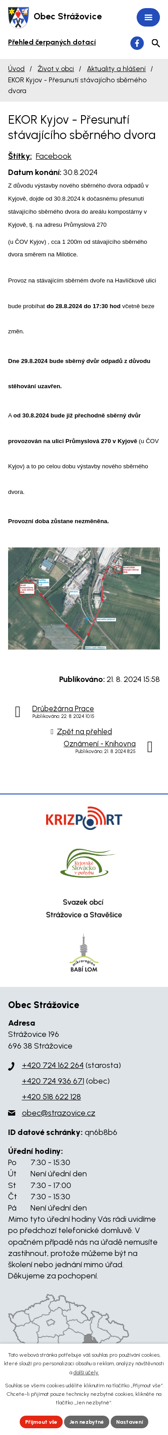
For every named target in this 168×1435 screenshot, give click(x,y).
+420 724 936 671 (53, 1081)
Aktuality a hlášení (116, 68)
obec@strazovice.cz (58, 1113)
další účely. (86, 1372)
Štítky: (20, 156)
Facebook (54, 156)
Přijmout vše (41, 1422)
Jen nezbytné (86, 1422)
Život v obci (56, 68)
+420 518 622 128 (51, 1097)
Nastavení (129, 1422)
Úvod (16, 68)
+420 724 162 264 (53, 1065)
